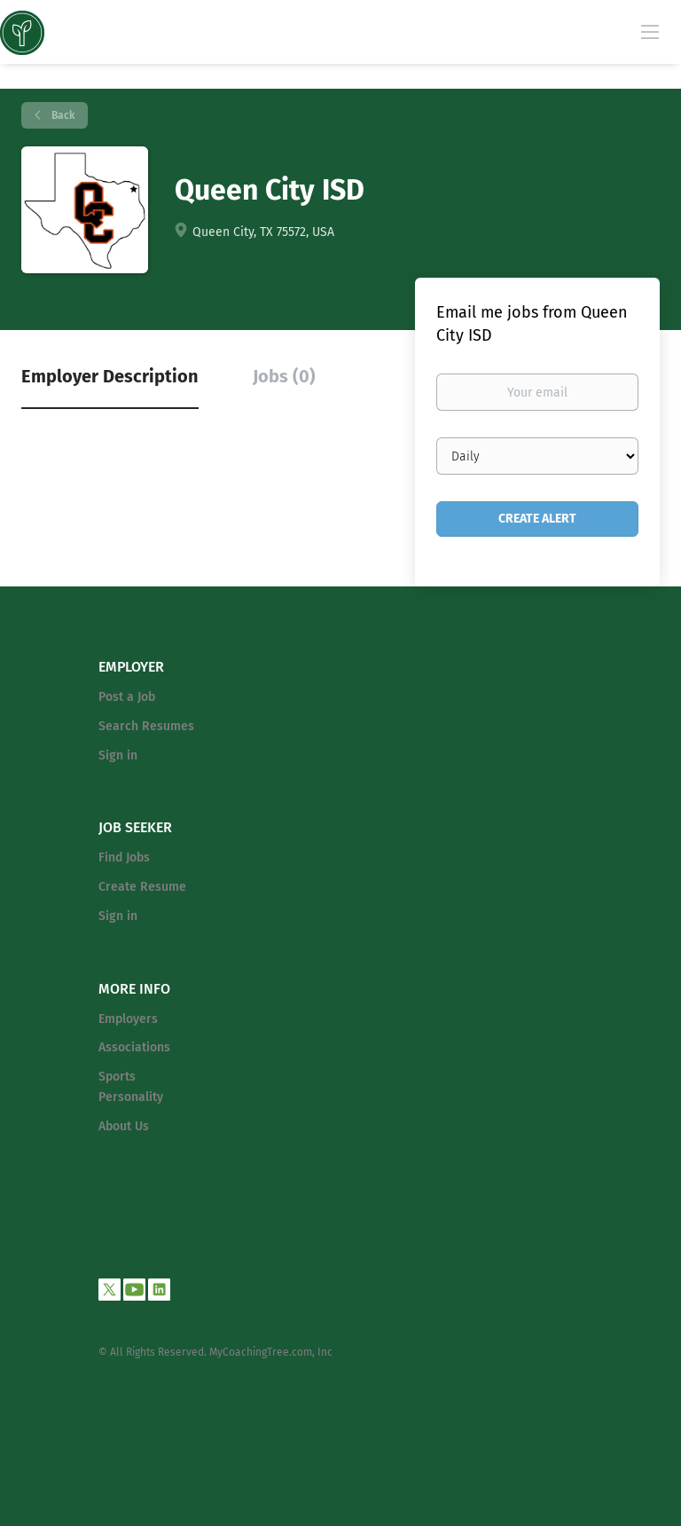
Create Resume (142, 886)
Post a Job (126, 696)
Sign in (117, 755)
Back (61, 115)
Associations (134, 1047)
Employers (128, 1019)
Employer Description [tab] (110, 376)
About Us (123, 1126)
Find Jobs (124, 857)
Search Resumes (146, 726)
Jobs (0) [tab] (284, 376)
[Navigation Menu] (650, 31)
